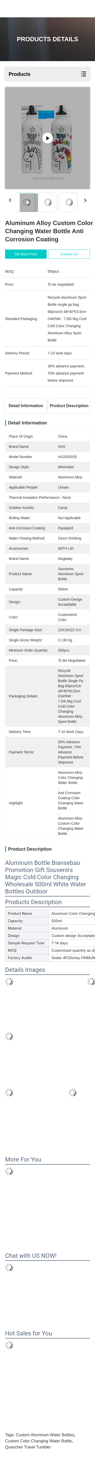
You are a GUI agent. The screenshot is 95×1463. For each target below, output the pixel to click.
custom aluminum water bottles (45, 1435)
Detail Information (26, 406)
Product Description (69, 406)
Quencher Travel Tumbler (28, 1447)
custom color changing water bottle (38, 1441)
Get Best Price (25, 254)
